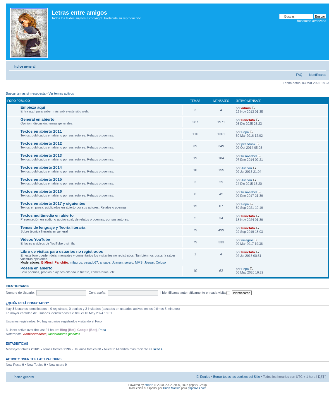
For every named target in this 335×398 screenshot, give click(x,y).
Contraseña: (97, 292)
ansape (105, 262)
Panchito (248, 120)
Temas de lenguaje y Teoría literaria (52, 227)
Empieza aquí (32, 107)
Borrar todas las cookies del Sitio (236, 376)
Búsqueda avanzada (311, 21)
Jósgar (149, 262)
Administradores (34, 334)
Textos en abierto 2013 (41, 155)
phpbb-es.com (197, 388)
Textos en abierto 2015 (41, 179)
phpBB (149, 385)
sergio (128, 262)
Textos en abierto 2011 (41, 131)
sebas (157, 349)
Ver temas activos (61, 93)
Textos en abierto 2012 (41, 143)
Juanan (246, 168)
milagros (247, 240)
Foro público (18, 101)
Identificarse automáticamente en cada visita (196, 292)
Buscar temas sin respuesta (26, 93)
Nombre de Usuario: (20, 292)
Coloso (161, 262)
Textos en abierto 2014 (41, 167)
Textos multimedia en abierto (47, 215)
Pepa (245, 132)
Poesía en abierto (36, 268)
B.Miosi (47, 262)
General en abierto (37, 119)
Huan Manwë (171, 388)
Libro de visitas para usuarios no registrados (61, 251)
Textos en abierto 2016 (41, 191)
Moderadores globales (64, 334)
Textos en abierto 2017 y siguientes (52, 203)
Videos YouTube (35, 239)
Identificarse (317, 74)
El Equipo (203, 376)
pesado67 (248, 144)
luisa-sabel (249, 156)
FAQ (299, 74)
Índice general (24, 66)
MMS (138, 262)
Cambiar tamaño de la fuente (322, 65)
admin (246, 108)
